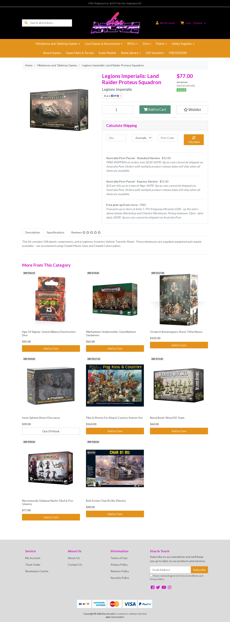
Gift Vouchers (155, 53)
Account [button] (165, 23)
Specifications (55, 232)
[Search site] (26, 22)
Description (32, 232)
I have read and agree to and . (176, 577)
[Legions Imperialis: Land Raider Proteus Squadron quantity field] (117, 109)
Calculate (194, 140)
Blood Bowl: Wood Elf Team (167, 417)
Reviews (86, 232)
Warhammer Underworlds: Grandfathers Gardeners (111, 333)
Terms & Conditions (188, 575)
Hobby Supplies (182, 43)
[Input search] (51, 22)
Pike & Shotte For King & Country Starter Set (114, 417)
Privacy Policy (119, 564)
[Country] (142, 137)
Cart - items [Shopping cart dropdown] (191, 23)
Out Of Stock (50, 431)
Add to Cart (155, 109)
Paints (160, 43)
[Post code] (168, 137)
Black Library (129, 53)
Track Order (32, 564)
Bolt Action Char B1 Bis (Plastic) (106, 500)
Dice (146, 43)
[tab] (32, 232)
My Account (32, 558)
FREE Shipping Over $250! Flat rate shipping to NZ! (115, 3)
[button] (192, 109)
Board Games (52, 53)
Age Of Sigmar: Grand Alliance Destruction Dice (49, 333)
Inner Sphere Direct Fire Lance (41, 417)
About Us (74, 558)
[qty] (116, 137)
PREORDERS (178, 53)
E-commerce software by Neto (131, 613)
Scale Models (107, 53)
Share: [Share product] (111, 95)
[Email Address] (170, 569)
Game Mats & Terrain (80, 53)
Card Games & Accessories (102, 43)
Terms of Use (119, 558)
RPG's (131, 43)
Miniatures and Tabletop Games (57, 43)
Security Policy (120, 577)
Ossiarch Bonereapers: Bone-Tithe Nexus (176, 331)
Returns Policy (120, 571)
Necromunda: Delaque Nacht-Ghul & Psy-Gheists (48, 502)
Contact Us (75, 564)
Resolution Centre (36, 571)
